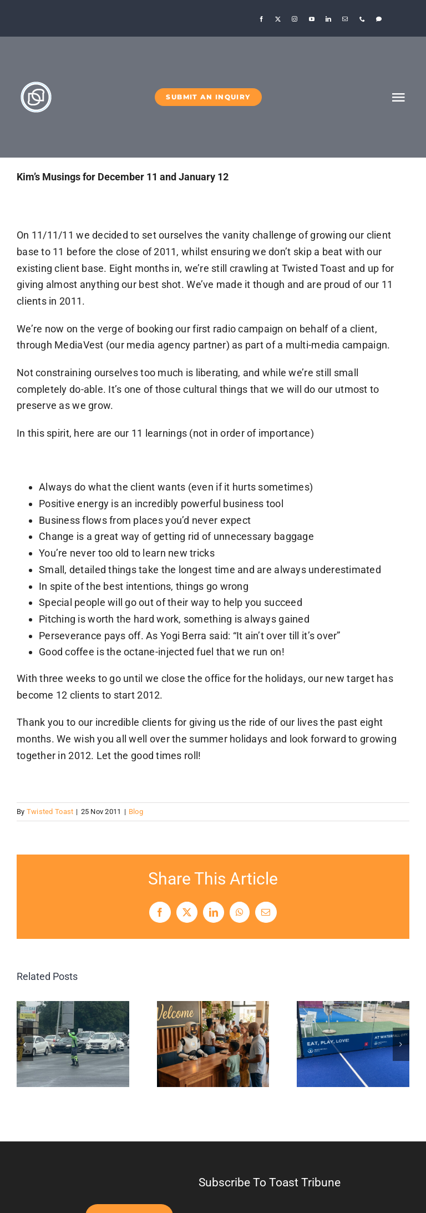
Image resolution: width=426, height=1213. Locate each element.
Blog (136, 811)
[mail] (345, 19)
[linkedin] (328, 19)
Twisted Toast (50, 811)
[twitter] (278, 19)
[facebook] (261, 19)
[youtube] (312, 19)
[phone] (362, 19)
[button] (25, 1044)
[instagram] (294, 19)
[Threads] (379, 19)
